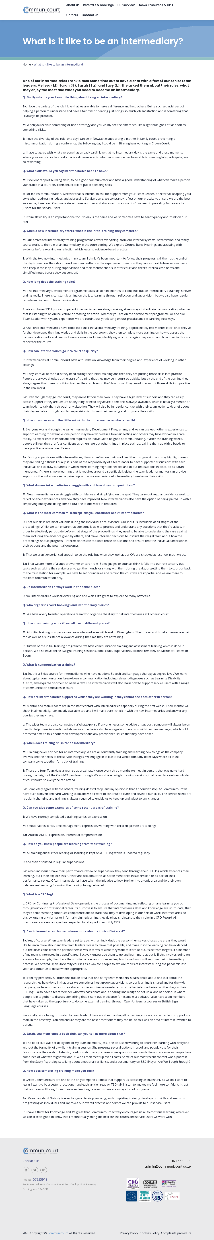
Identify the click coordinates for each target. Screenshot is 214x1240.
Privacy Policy (129, 1233)
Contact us (90, 15)
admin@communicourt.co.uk (168, 1166)
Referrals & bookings (98, 5)
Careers (72, 15)
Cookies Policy (149, 1233)
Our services (126, 5)
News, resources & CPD (156, 5)
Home (27, 64)
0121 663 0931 (181, 1161)
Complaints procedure (176, 1233)
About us (72, 5)
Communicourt (58, 1233)
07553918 (40, 1179)
